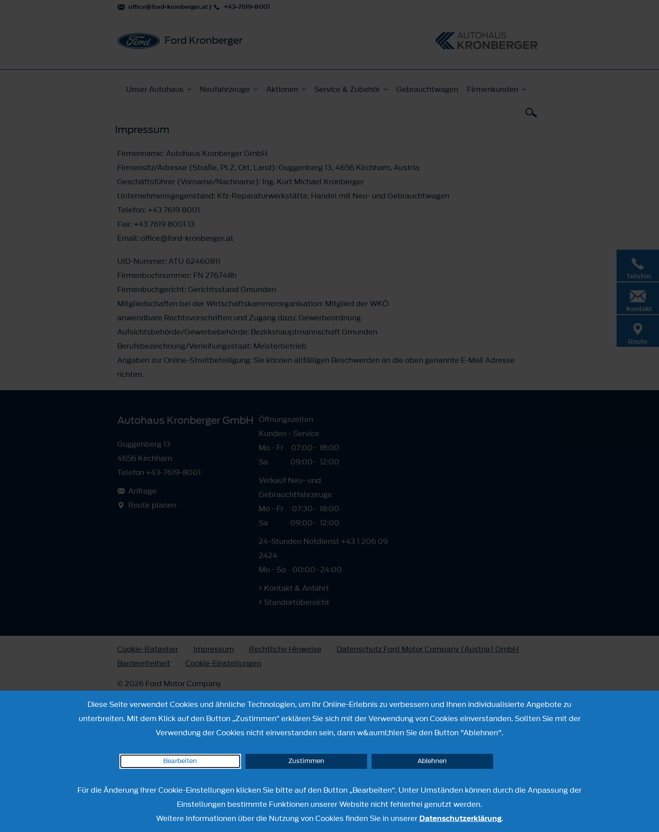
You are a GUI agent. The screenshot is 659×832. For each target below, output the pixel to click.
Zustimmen (306, 761)
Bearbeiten (180, 761)
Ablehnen (432, 761)
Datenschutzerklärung (460, 818)
